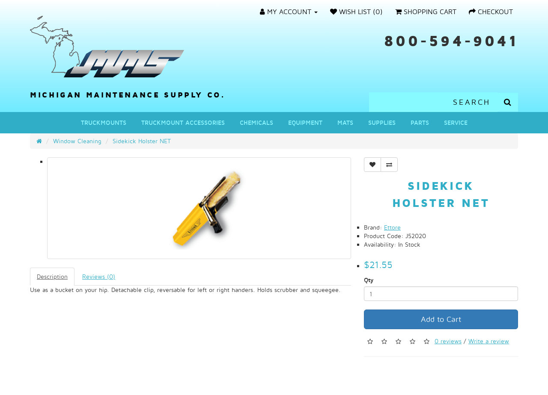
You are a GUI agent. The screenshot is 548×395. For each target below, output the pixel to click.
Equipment (305, 122)
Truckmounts (103, 122)
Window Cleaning (77, 140)
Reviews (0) (98, 276)
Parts (420, 122)
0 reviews (448, 341)
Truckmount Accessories (183, 122)
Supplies (382, 122)
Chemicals (256, 122)
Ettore (392, 227)
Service (456, 122)
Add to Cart (441, 319)
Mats (345, 122)
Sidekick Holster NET (142, 140)
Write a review (488, 341)
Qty (369, 279)
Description (52, 276)
